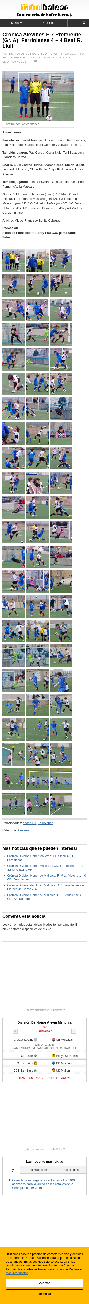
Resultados (50, 23)
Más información (17, 1273)
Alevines (23, 830)
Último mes (71, 1170)
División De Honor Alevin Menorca (44, 1022)
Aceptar (44, 1283)
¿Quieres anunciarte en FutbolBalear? (44, 1010)
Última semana (37, 1170)
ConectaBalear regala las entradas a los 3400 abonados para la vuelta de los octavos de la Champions (43, 1184)
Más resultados (31, 1078)
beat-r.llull (29, 823)
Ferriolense (45, 823)
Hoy (11, 1170)
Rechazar (44, 1293)
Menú (16, 22)
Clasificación (59, 1078)
